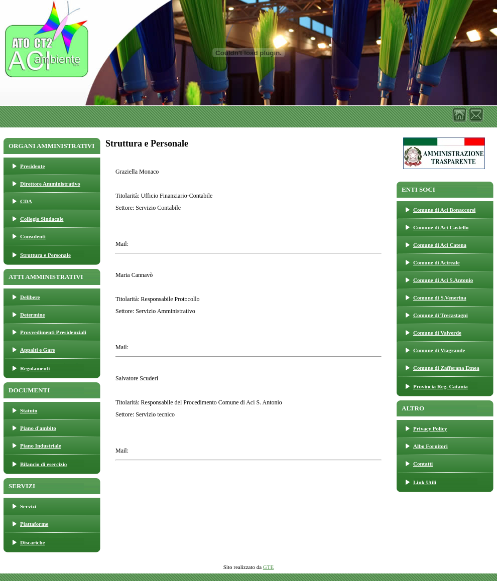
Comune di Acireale (436, 262)
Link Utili (424, 482)
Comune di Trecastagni (440, 315)
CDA (26, 201)
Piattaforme (34, 524)
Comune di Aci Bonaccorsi (444, 210)
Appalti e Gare (37, 350)
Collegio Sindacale (41, 219)
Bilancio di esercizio (43, 464)
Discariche (32, 542)
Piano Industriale (40, 446)
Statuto (28, 410)
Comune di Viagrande (439, 350)
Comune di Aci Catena (439, 245)
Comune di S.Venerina (439, 298)
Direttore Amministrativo (50, 184)
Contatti (423, 464)
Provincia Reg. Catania (440, 386)
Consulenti (33, 236)
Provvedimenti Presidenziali (53, 332)
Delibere (30, 297)
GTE (268, 567)
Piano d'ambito (38, 428)
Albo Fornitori (430, 446)
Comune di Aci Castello (440, 227)
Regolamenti (35, 368)
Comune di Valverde (437, 333)
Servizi (28, 506)
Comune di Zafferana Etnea (446, 368)
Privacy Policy (430, 428)
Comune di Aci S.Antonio (443, 280)
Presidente (32, 166)
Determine (32, 315)
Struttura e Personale (45, 255)
